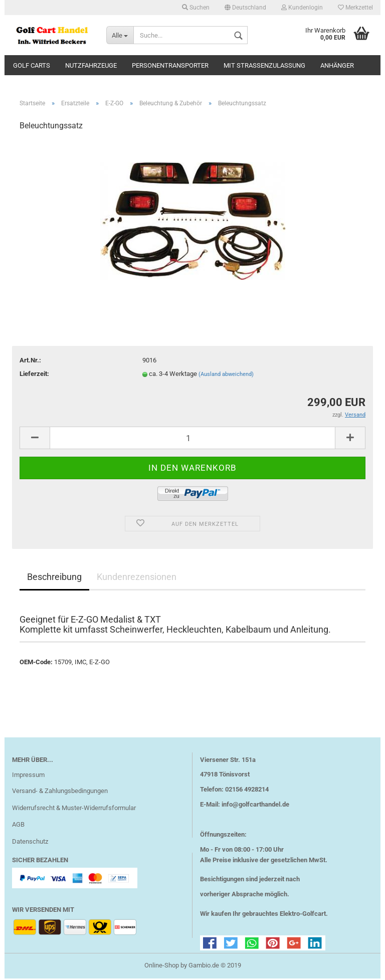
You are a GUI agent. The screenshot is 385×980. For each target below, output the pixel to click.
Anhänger (337, 65)
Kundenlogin (302, 7)
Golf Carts (31, 65)
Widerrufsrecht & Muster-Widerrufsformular (74, 809)
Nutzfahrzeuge (91, 65)
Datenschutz (30, 843)
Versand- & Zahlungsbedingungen (60, 792)
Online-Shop (161, 966)
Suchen (196, 7)
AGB (18, 826)
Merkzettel (355, 7)
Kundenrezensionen (136, 578)
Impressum (28, 776)
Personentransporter (170, 65)
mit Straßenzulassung (264, 65)
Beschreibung (54, 578)
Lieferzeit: (34, 375)
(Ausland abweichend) (226, 375)
